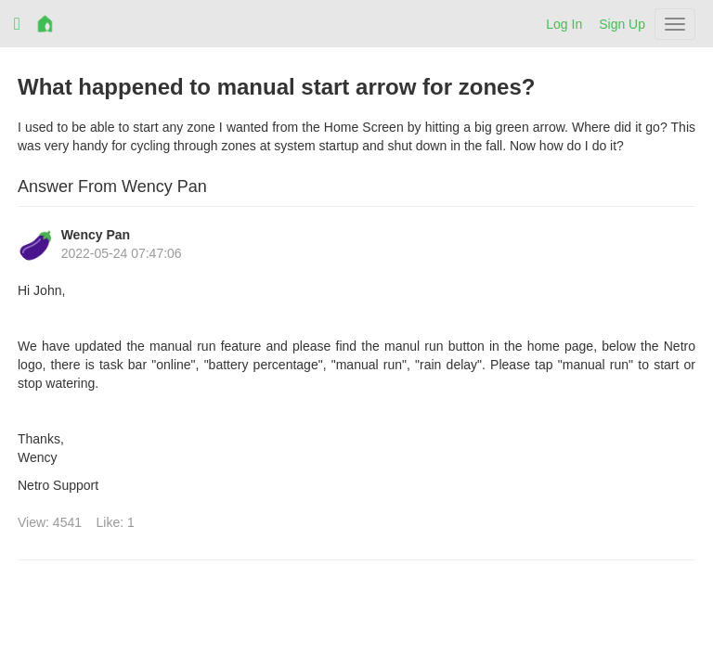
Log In (564, 24)
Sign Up (622, 24)
